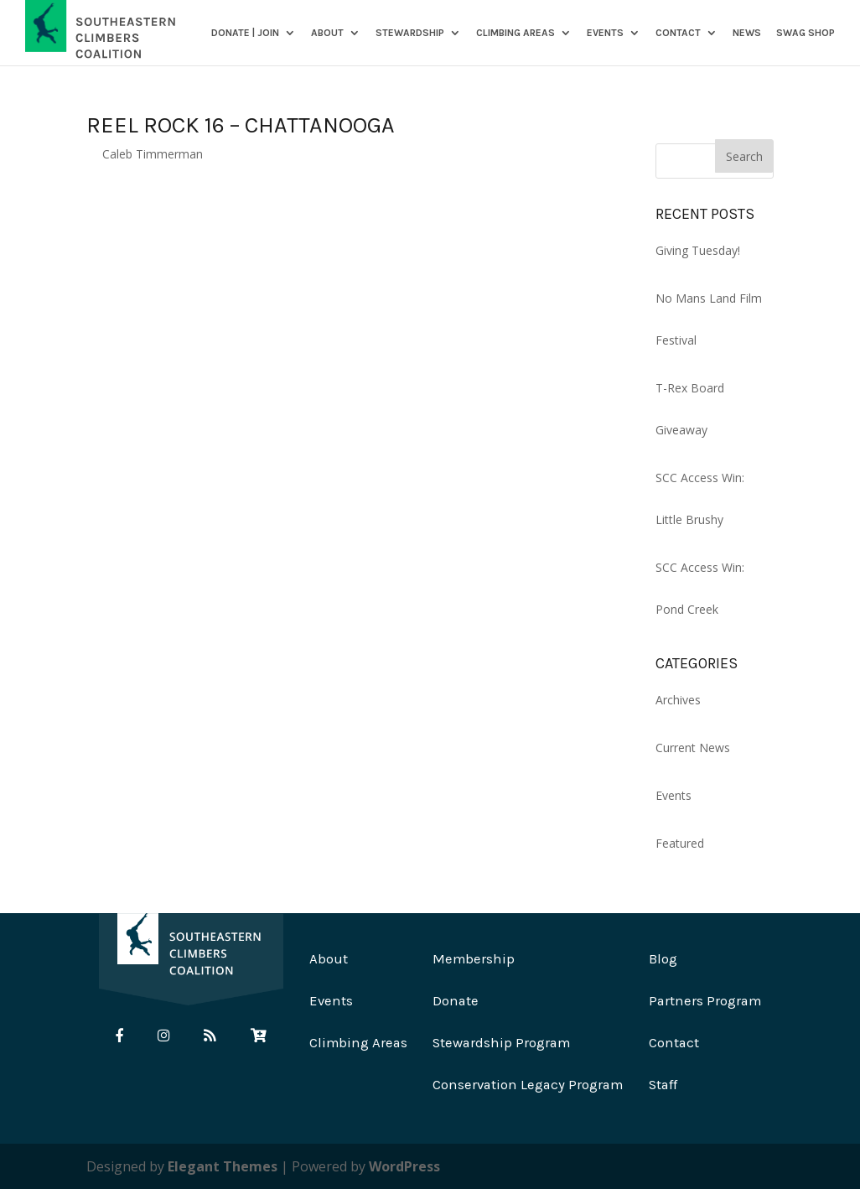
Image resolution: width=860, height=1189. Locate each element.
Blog (663, 959)
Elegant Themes (222, 1166)
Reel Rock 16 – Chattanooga (240, 125)
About (327, 33)
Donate (456, 1001)
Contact (678, 33)
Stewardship (410, 33)
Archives (678, 700)
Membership (474, 959)
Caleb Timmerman (152, 154)
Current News (692, 747)
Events (605, 33)
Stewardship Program (501, 1043)
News (747, 33)
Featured (679, 843)
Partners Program (705, 1001)
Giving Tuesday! (697, 250)
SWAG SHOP (805, 33)
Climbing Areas (515, 33)
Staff (663, 1085)
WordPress (404, 1166)
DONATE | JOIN (245, 33)
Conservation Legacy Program (528, 1085)
